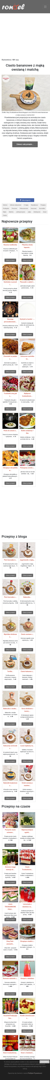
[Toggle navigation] (45, 7)
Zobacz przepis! (10, 260)
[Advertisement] (22, 36)
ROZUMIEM (44, 1061)
